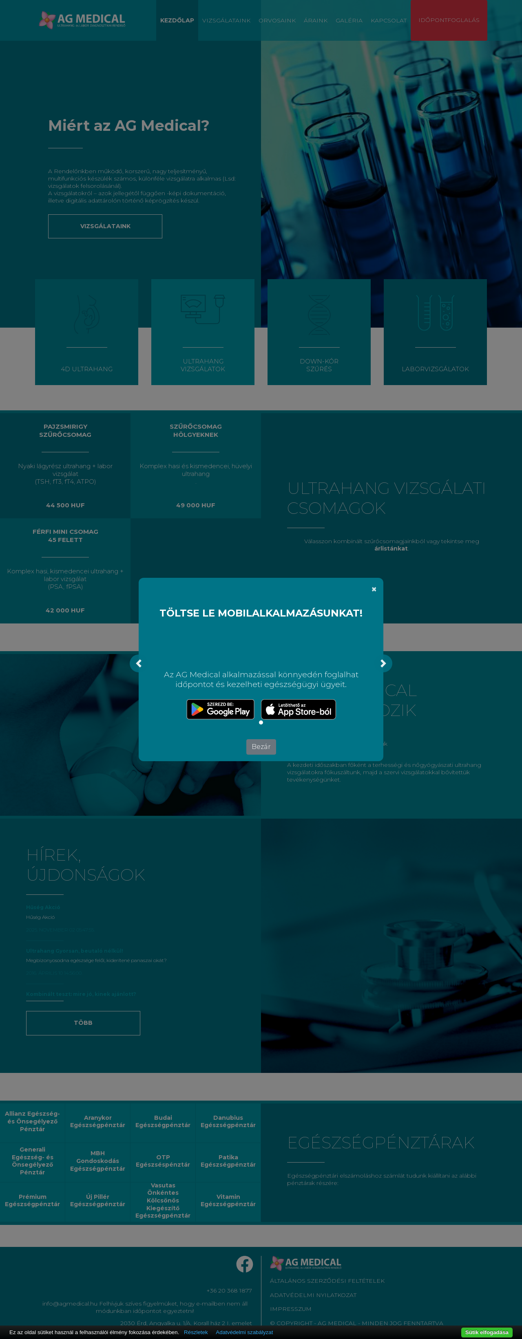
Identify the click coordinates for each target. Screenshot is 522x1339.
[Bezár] (374, 589)
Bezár (261, 747)
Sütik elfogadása (487, 1332)
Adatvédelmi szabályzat (244, 1332)
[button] (139, 663)
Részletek (196, 1332)
